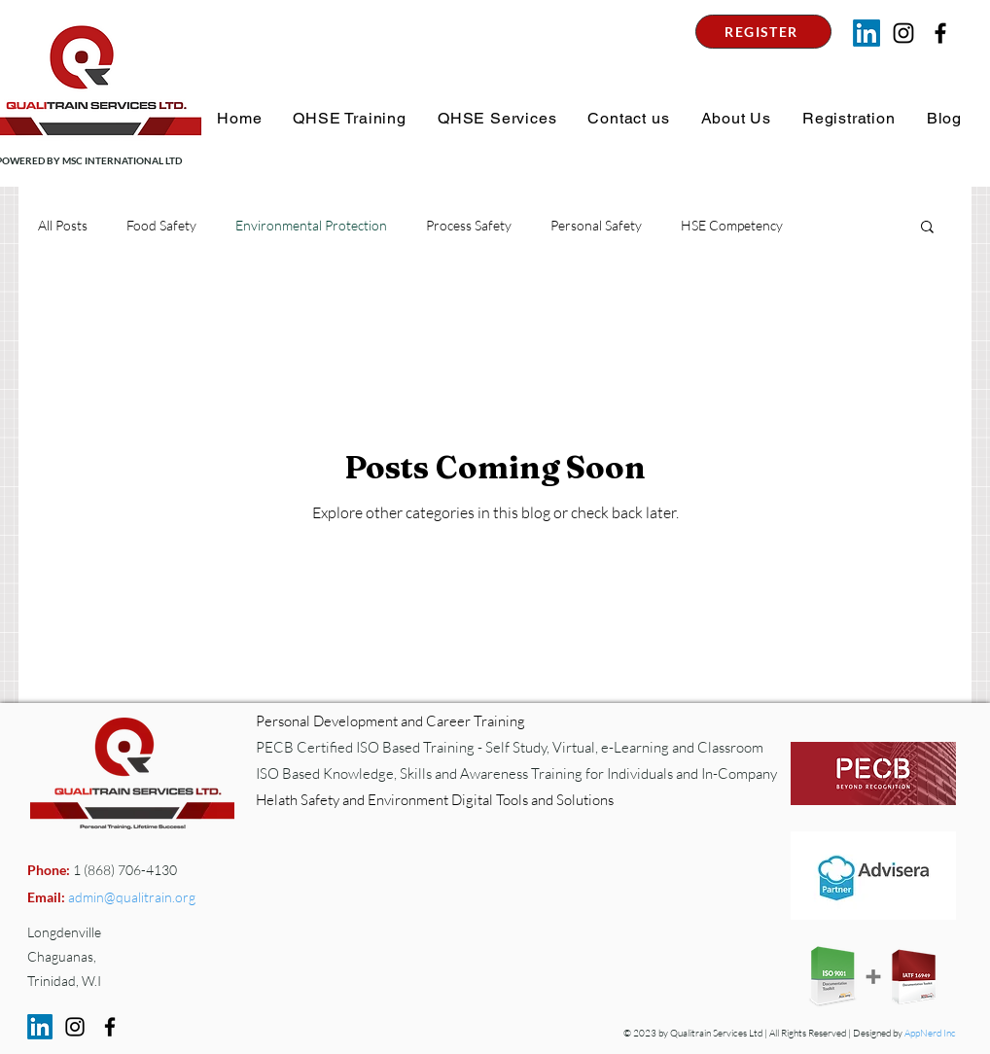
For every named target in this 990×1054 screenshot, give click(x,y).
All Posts (63, 225)
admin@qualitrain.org (131, 897)
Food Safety (161, 225)
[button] (347, 118)
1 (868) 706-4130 (123, 869)
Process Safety (469, 225)
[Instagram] (903, 33)
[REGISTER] (763, 32)
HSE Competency (732, 225)
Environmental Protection (311, 225)
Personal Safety (596, 225)
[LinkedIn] (866, 33)
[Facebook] (110, 1026)
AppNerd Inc (930, 1033)
